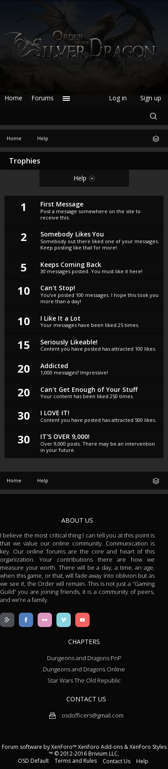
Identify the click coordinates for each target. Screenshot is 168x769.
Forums (42, 98)
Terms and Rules (76, 761)
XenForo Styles (148, 747)
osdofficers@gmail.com (86, 715)
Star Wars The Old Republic (84, 680)
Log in (118, 98)
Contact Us (116, 761)
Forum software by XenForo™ (40, 747)
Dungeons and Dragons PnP (84, 658)
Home (13, 98)
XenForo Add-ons (100, 747)
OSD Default (33, 761)
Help (142, 761)
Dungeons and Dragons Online (84, 669)
